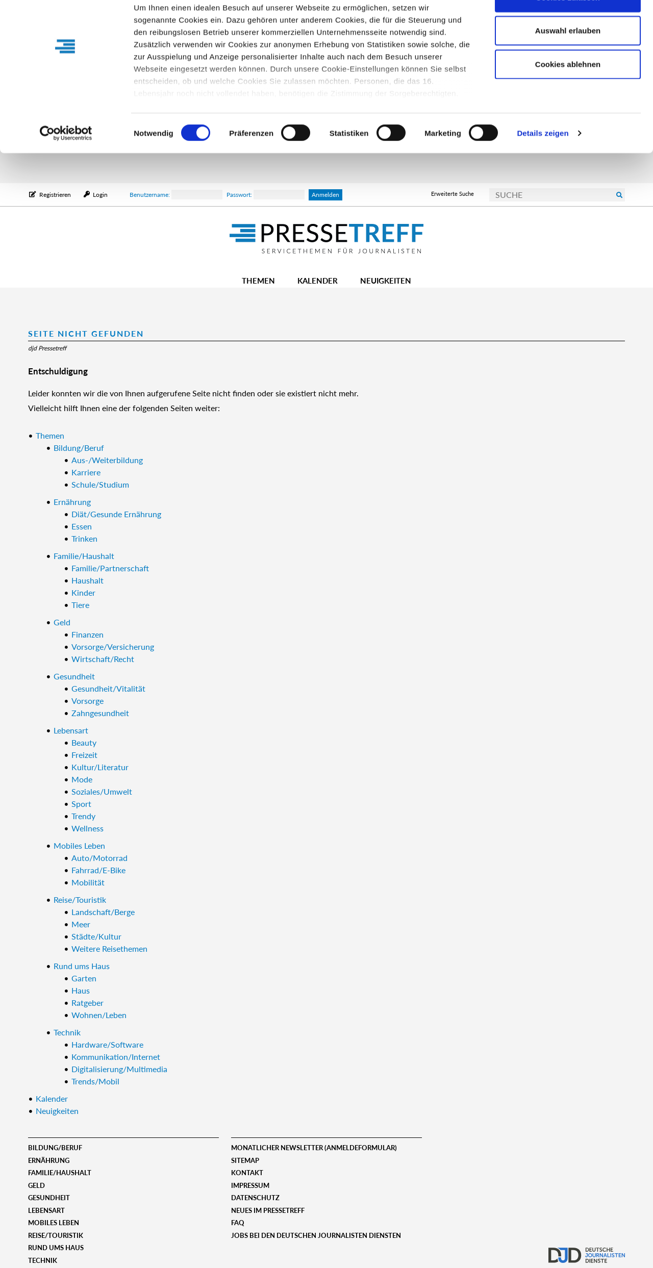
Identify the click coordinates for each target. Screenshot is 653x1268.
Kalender (317, 280)
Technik (42, 1260)
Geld (36, 1185)
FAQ (237, 1223)
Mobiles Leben (53, 1223)
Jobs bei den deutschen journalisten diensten (316, 1235)
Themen (258, 280)
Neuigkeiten (385, 280)
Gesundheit (49, 1198)
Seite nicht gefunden (86, 333)
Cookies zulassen (568, 26)
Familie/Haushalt (59, 1173)
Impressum (250, 1185)
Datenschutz (255, 1198)
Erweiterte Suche (452, 193)
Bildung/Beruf (55, 1148)
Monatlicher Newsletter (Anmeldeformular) (314, 1148)
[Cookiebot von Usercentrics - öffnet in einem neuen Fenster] (66, 163)
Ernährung (48, 1160)
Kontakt (247, 1173)
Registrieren (55, 194)
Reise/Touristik (55, 1235)
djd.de (586, 1250)
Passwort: (266, 194)
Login (99, 194)
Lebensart (46, 1210)
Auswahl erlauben (567, 60)
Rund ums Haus (56, 1248)
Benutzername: (176, 194)
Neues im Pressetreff (268, 1210)
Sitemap (245, 1160)
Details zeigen (542, 163)
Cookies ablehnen (567, 93)
